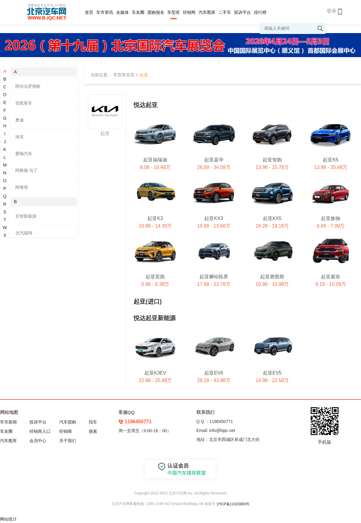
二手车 (224, 12)
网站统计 (8, 519)
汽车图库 (207, 12)
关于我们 (67, 440)
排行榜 (260, 12)
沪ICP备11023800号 (233, 504)
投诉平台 (242, 12)
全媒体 (122, 12)
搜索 (93, 431)
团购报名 (155, 12)
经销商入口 (40, 431)
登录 (331, 11)
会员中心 (37, 440)
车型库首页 (123, 74)
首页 (89, 12)
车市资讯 (104, 12)
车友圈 (138, 12)
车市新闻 (8, 422)
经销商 (189, 12)
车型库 (173, 12)
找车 (93, 422)
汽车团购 (67, 422)
